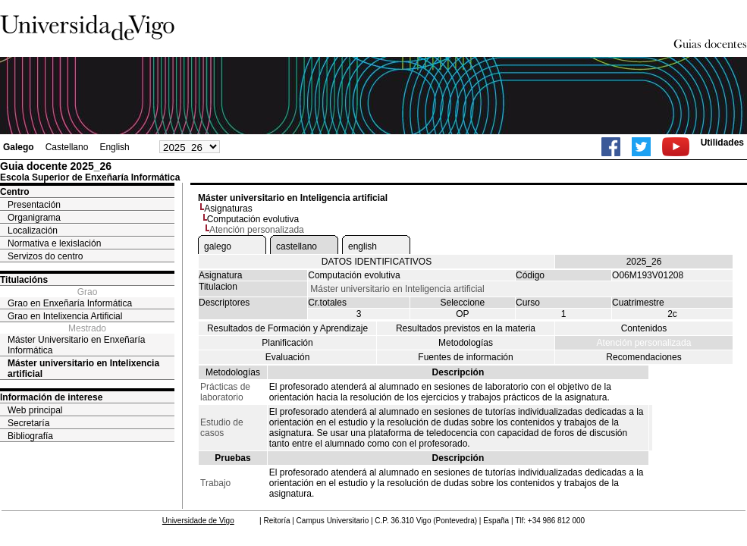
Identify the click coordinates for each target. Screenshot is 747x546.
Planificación (287, 342)
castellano (296, 246)
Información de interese (51, 397)
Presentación (34, 204)
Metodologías (465, 342)
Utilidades (722, 142)
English (114, 147)
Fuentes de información (465, 357)
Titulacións (24, 280)
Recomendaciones (643, 357)
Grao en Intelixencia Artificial (65, 316)
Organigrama (34, 217)
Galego (18, 147)
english (362, 246)
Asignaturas (228, 208)
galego (217, 246)
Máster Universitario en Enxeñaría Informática (76, 345)
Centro (15, 192)
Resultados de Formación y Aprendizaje (287, 328)
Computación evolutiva (253, 219)
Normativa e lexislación (54, 243)
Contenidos (644, 328)
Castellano (67, 147)
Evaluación (287, 357)
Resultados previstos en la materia (465, 328)
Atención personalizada (644, 342)
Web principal (35, 410)
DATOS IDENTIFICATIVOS (377, 261)
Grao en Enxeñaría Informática (70, 303)
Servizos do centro (45, 256)
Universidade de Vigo (198, 520)
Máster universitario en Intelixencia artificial (83, 368)
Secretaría (28, 423)
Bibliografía (30, 436)
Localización (33, 230)
